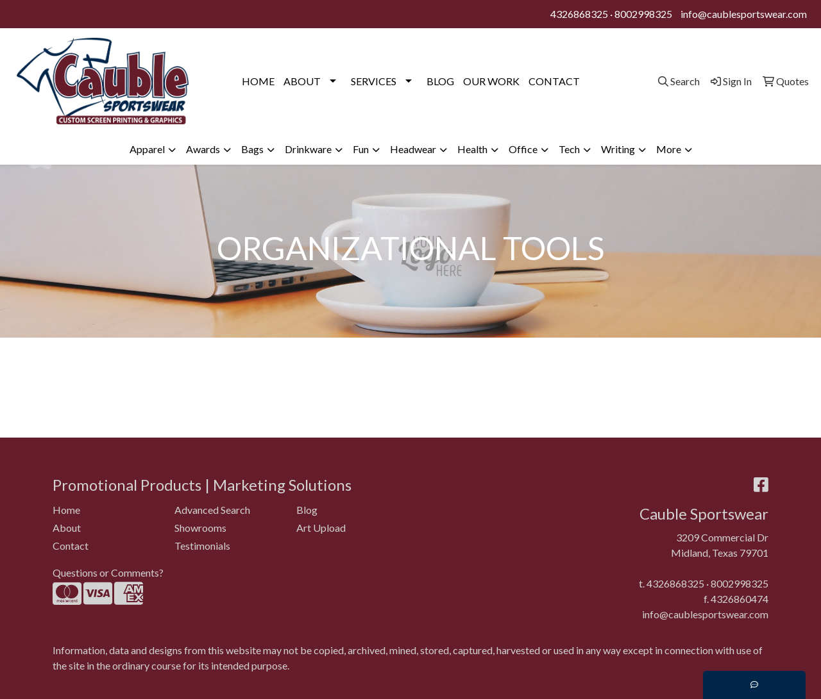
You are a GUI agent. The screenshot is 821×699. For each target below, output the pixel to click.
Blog (306, 510)
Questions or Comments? (108, 572)
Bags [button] (252, 149)
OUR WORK (491, 81)
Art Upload (321, 528)
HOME (258, 81)
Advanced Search (212, 510)
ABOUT (302, 81)
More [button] (668, 149)
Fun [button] (361, 149)
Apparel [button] (147, 149)
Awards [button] (203, 149)
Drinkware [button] (308, 149)
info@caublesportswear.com (744, 14)
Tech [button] (569, 149)
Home (66, 510)
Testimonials (202, 545)
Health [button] (472, 149)
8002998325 (643, 14)
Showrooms (200, 528)
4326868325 (579, 14)
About (67, 528)
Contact (71, 545)
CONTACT (554, 81)
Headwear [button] (413, 149)
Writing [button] (618, 149)
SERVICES (373, 81)
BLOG (440, 81)
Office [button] (523, 149)
